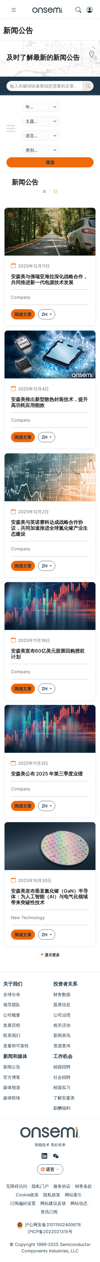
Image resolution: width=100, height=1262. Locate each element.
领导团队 (11, 1004)
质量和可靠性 (16, 1045)
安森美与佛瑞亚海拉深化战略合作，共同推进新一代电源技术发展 (49, 279)
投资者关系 (65, 984)
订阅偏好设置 (23, 1203)
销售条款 (83, 1186)
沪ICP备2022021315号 (50, 1231)
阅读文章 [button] (22, 314)
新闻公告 (11, 1066)
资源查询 (61, 1045)
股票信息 (61, 1004)
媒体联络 (11, 1097)
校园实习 (61, 1087)
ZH (45, 314)
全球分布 (11, 994)
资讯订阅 (49, 1211)
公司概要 (11, 1015)
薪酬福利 (61, 1108)
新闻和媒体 (15, 1056)
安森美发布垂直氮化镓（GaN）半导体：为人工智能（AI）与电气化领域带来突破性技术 (49, 896)
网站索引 (73, 1194)
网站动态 (78, 1203)
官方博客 (11, 1077)
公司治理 (61, 1015)
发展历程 (11, 1025)
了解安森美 (64, 1097)
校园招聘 (61, 1066)
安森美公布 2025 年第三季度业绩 (47, 774)
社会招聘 (61, 1077)
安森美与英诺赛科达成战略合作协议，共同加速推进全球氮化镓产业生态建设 (49, 527)
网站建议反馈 (53, 1203)
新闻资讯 (61, 1035)
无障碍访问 (16, 1186)
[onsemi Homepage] (47, 10)
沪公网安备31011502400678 (49, 1225)
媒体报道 (11, 1087)
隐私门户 (40, 1186)
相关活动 (61, 1025)
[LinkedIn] (45, 1156)
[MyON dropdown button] (91, 10)
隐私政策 (51, 1194)
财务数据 (61, 994)
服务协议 (61, 1186)
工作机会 (63, 1056)
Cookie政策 (27, 1194)
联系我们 (11, 1035)
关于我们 (12, 984)
